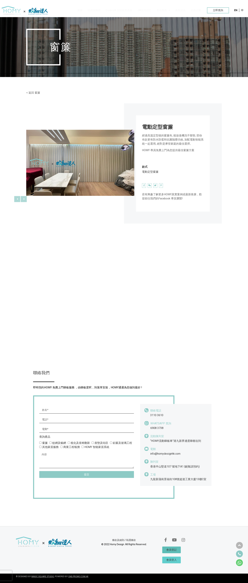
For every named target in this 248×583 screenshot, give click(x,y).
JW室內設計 (144, 10)
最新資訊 (180, 10)
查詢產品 (44, 436)
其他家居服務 (50, 447)
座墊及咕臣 (101, 443)
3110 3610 (156, 415)
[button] (218, 10)
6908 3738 (156, 428)
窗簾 (79, 10)
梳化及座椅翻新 (80, 443)
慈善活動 (196, 10)
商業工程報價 (71, 447)
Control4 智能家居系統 (119, 10)
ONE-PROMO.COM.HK (78, 576)
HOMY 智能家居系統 (96, 447)
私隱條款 (131, 540)
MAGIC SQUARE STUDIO (42, 576)
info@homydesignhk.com (165, 453)
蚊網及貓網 (94, 10)
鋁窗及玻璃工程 (122, 443)
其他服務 (163, 10)
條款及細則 (118, 540)
